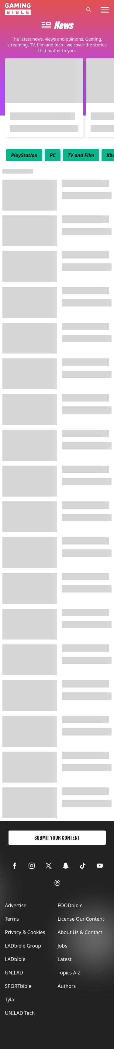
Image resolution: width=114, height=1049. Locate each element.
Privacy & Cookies (25, 932)
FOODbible (70, 905)
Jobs (62, 945)
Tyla (9, 999)
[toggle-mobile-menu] (105, 10)
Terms (12, 918)
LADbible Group (23, 945)
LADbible (15, 959)
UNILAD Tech (20, 1013)
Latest (65, 959)
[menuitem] (24, 155)
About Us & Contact (80, 932)
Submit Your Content (57, 837)
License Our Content (81, 918)
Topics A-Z (69, 972)
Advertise (15, 905)
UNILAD (14, 972)
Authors (67, 986)
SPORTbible (18, 986)
